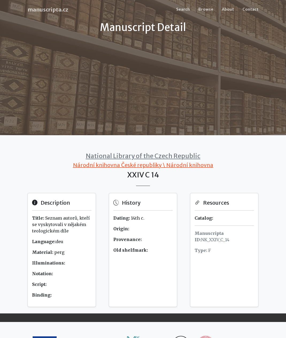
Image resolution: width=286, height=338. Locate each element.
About (228, 9)
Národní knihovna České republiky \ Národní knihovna (143, 165)
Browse (205, 9)
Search (183, 9)
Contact (250, 9)
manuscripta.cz (48, 9)
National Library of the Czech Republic (143, 156)
